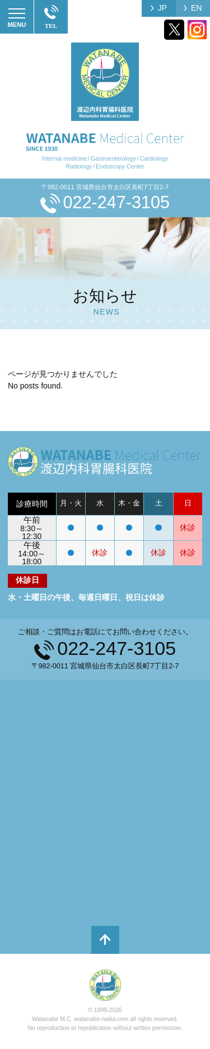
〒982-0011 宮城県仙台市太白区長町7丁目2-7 (105, 187)
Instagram (197, 30)
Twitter (174, 30)
